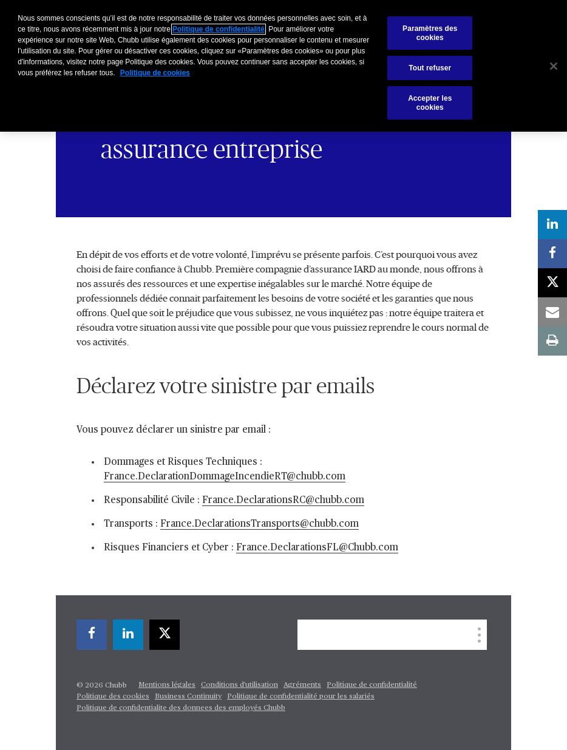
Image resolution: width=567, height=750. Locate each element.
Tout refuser (430, 68)
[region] (283, 66)
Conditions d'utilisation (239, 685)
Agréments (302, 685)
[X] (164, 635)
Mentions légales (166, 685)
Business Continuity (188, 696)
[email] (552, 311)
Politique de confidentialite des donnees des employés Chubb (180, 708)
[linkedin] (128, 635)
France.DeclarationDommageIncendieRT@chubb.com (224, 477)
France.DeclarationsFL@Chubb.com (317, 548)
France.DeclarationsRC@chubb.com (283, 500)
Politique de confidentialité (372, 685)
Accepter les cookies (430, 102)
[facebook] (91, 635)
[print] (552, 341)
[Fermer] (553, 66)
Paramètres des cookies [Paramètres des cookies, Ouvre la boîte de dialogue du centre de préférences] (429, 32)
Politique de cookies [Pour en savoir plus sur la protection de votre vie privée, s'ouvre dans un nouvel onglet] (155, 73)
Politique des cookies (112, 696)
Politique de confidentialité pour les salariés (301, 696)
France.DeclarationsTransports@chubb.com (259, 524)
